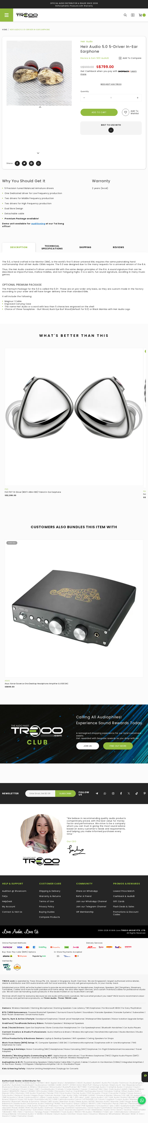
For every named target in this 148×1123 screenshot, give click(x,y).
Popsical (43, 1105)
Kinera (5, 1099)
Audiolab (16, 1085)
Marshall (16, 1101)
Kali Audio (115, 1097)
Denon (24, 1091)
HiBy (76, 1095)
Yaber (13, 1116)
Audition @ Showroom (14, 891)
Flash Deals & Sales (123, 906)
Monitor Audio (102, 1101)
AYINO (73, 1085)
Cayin (136, 1087)
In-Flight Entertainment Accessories (116, 1049)
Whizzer (125, 1114)
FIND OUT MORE (118, 745)
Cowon (84, 1089)
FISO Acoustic (94, 1093)
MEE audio (53, 1101)
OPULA (84, 1103)
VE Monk (48, 1114)
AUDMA (51, 1085)
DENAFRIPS (14, 1091)
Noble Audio (20, 1103)
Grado (27, 1095)
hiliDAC (92, 1095)
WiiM (133, 1114)
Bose (16, 1087)
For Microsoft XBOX (111, 1008)
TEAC (20, 1112)
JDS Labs (78, 1097)
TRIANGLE (97, 1112)
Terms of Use (46, 901)
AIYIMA (40, 1083)
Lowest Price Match (124, 891)
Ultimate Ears (121, 1112)
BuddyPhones (69, 1087)
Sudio (107, 1109)
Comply (60, 1089)
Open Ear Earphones (35, 1027)
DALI (101, 1089)
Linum (102, 1099)
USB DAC (63, 1042)
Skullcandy (25, 1109)
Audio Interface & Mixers (59, 1032)
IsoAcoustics (31, 1097)
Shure (134, 1107)
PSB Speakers (88, 1105)
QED (117, 1105)
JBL (71, 1097)
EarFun (69, 1091)
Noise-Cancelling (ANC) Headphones (44, 1049)
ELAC (137, 1091)
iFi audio (135, 1095)
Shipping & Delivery (49, 891)
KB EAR (131, 1097)
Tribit (105, 1112)
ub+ (112, 1112)
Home (4, 29)
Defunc (132, 1089)
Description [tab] (18, 247)
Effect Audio (128, 1091)
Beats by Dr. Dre (117, 1085)
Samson (49, 1107)
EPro (13, 1093)
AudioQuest (28, 1085)
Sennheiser (106, 1107)
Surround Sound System (69, 1012)
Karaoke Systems (122, 1012)
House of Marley (105, 1095)
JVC (106, 1097)
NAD (122, 1101)
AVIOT (65, 1085)
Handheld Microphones (106, 1032)
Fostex (123, 1093)
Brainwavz (43, 1087)
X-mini (140, 1114)
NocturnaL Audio (36, 1103)
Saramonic (80, 1107)
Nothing (49, 1103)
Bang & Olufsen (101, 1085)
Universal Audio (25, 1114)
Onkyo (77, 1103)
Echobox (109, 1091)
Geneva (18, 1095)
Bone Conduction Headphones (62, 1027)
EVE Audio (31, 1093)
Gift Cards (118, 901)
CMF (37, 1089)
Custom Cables (80, 1062)
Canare (128, 1087)
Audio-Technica (120, 1083)
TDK (14, 1112)
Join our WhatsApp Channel (91, 901)
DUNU (51, 1091)
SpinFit (80, 1109)
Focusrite (113, 1093)
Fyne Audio (7, 1095)
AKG (47, 1083)
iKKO (143, 1095)
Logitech (110, 1099)
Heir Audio (87, 41)
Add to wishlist (135, 112)
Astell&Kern (70, 1083)
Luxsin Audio (122, 1099)
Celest (5, 1089)
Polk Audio (33, 1105)
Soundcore (70, 1109)
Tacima (127, 1109)
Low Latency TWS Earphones (87, 1008)
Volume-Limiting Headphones (41, 1068)
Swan (119, 1109)
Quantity (85, 91)
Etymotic (20, 1093)
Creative (93, 1089)
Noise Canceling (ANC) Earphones (81, 1049)
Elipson (5, 1093)
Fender (50, 1093)
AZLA (79, 1085)
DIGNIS (32, 1091)
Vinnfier (71, 1114)
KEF (137, 1097)
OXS (99, 1103)
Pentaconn (134, 1103)
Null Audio (67, 1103)
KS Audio (29, 1099)
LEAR (55, 1099)
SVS (113, 1109)
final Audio (65, 1093)
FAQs (5, 896)
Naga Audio (131, 1101)
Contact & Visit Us (12, 912)
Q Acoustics (102, 1105)
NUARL (58, 1103)
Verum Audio (60, 1114)
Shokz (127, 1107)
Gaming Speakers (63, 1008)
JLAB (87, 1097)
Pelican (123, 1103)
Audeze (87, 1083)
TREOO (77, 1112)
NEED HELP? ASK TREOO (111, 84)
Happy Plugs (38, 1095)
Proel (78, 1105)
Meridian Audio (67, 1101)
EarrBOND (78, 1091)
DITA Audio (42, 1091)
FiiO (6, 489)
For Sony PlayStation (131, 1008)
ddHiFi (125, 1089)
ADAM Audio (30, 1083)
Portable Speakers (53, 1023)
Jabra (42, 1097)
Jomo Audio (97, 1097)
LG (96, 1099)
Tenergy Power (42, 1112)
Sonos (48, 1109)
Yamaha (22, 1116)
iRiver (21, 1097)
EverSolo (41, 1093)
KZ (50, 1099)
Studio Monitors (127, 1032)
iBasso (117, 1095)
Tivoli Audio (67, 1112)
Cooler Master (72, 1089)
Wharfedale (114, 1114)
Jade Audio (52, 1097)
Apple (53, 1083)
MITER (91, 1101)
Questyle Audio (128, 1105)
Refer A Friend (83, 896)
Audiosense (41, 1085)
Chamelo (14, 1089)
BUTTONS (82, 1087)
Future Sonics (134, 1093)
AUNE (58, 1085)
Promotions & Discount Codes (126, 913)
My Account (8, 906)
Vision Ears (82, 1114)
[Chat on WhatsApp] (142, 1100)
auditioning (38, 223)
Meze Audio (81, 1101)
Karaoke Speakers (104, 1012)
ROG (28, 1107)
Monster (115, 1101)
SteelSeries (97, 1109)
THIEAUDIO (55, 1112)
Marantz (6, 1101)
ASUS (7, 680)
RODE (21, 1107)
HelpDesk (7, 901)
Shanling (118, 1107)
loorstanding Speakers (36, 1062)
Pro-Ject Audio (67, 1105)
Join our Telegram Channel (91, 906)
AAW (12, 1083)
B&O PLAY (87, 1085)
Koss (20, 1099)
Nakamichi (7, 1103)
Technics (28, 1112)
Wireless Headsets (21, 1008)
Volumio (93, 1114)
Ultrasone (134, 1112)
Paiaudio (106, 1103)
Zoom (31, 1116)
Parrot (116, 1103)
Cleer (30, 1089)
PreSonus (53, 1105)
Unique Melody (9, 1114)
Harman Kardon (53, 1095)
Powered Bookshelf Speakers (42, 1012)
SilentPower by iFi (10, 1109)
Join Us (88, 745)
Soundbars (88, 1012)
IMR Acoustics (10, 1097)
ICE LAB (125, 1095)
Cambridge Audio (97, 1087)
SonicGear (38, 1109)
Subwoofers (138, 1012)
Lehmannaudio (66, 1099)
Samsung (59, 1107)
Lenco (78, 1099)
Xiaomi (5, 1116)
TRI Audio (86, 1112)
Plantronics (20, 1105)
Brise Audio (55, 1087)
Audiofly (6, 1085)
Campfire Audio (115, 1087)
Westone (103, 1114)
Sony (54, 1109)
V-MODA (39, 1114)
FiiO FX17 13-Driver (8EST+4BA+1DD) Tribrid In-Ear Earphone (33, 492)
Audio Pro (106, 1083)
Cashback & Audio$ (124, 896)
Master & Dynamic (31, 1101)
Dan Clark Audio (112, 1089)
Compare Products (132, 15)
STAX (87, 1109)
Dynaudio (60, 1091)
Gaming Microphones (41, 1008)
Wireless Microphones (83, 1032)
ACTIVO (19, 1083)
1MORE (5, 1083)
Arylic (60, 1083)
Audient (96, 1083)
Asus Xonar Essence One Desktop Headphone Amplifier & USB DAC (37, 683)
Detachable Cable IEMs (60, 1062)
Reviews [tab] (118, 247)
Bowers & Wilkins (29, 1087)
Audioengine (136, 1083)
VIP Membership (85, 912)
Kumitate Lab (41, 1099)
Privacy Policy (46, 906)
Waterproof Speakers (74, 1023)
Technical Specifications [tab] (52, 247)
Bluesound (7, 1087)
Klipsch (13, 1099)
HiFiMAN (83, 1095)
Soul (61, 1109)
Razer (15, 1107)
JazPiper (64, 1097)
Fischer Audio (79, 1093)
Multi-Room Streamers (13, 1014)
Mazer (44, 1101)
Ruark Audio (37, 1107)
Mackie (133, 1099)
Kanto (124, 1097)
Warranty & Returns (50, 896)
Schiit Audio (94, 1107)
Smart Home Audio (35, 1014)
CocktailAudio (47, 1089)
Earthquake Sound (94, 1091)
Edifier (117, 1091)
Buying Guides (47, 912)
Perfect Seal (7, 1105)
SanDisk (70, 1107)
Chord (24, 1089)
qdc (112, 1105)
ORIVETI (92, 1103)
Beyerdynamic (134, 1085)
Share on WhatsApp (87, 891)
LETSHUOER (88, 1099)
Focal (105, 1093)
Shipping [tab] (85, 247)
